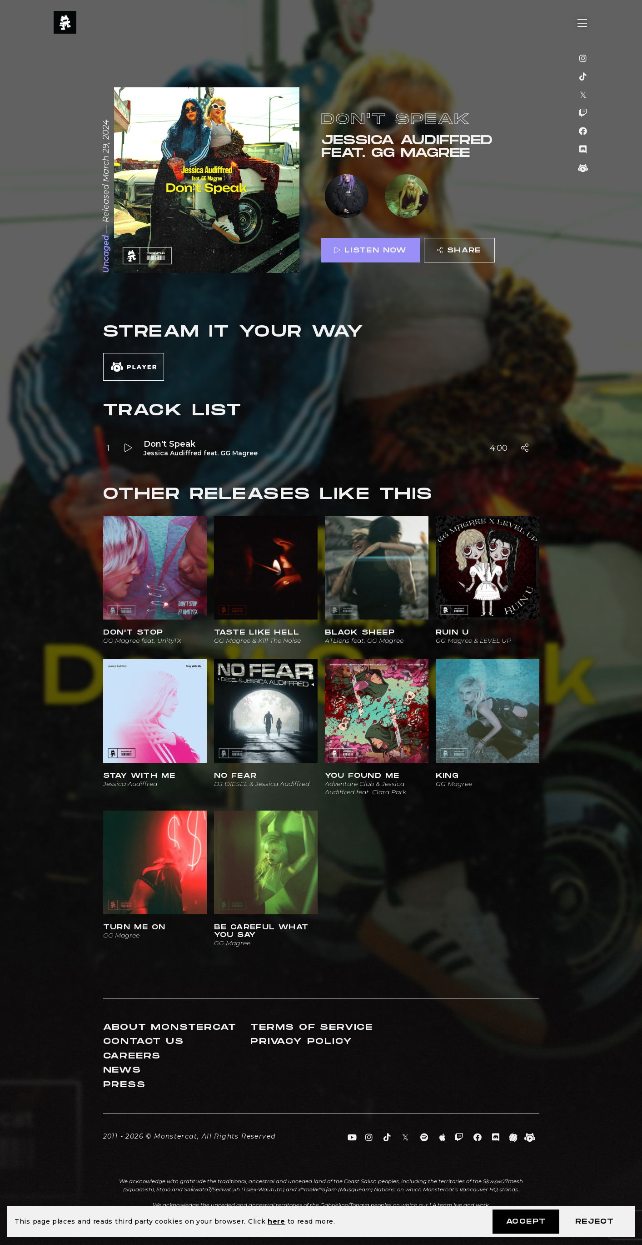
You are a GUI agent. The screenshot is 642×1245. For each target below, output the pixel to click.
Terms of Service (311, 1027)
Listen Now (370, 250)
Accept (526, 1221)
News (122, 1070)
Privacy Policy (301, 1041)
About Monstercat (170, 1027)
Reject (594, 1221)
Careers (132, 1056)
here (276, 1221)
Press (124, 1084)
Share (459, 250)
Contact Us (143, 1041)
